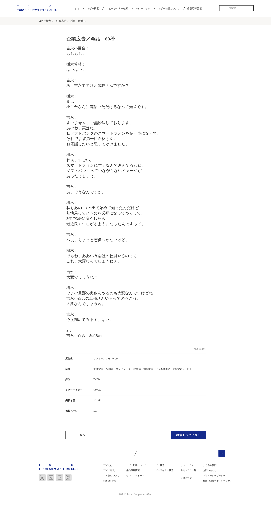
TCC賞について (111, 475)
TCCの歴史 (109, 470)
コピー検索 (93, 8)
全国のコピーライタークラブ (217, 480)
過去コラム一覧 (188, 470)
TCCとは (74, 8)
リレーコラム (143, 8)
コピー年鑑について (169, 8)
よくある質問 (210, 465)
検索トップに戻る (188, 435)
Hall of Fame (109, 480)
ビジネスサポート (135, 475)
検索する (251, 8)
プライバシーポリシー (214, 475)
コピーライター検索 (117, 8)
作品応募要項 (194, 8)
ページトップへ (221, 453)
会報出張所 (186, 478)
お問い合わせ (210, 470)
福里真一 (98, 390)
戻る (82, 435)
